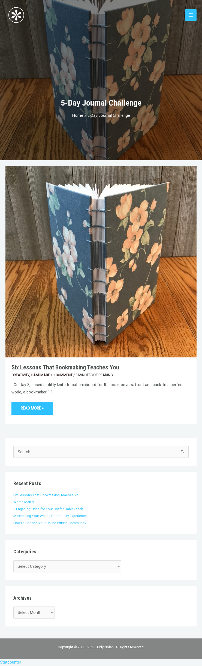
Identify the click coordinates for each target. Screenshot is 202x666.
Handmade (40, 375)
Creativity (20, 375)
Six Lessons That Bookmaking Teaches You (65, 367)
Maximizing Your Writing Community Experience (50, 516)
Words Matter (23, 502)
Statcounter (10, 662)
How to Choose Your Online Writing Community (49, 523)
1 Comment (63, 375)
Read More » (32, 406)
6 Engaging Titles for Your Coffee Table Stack (48, 509)
